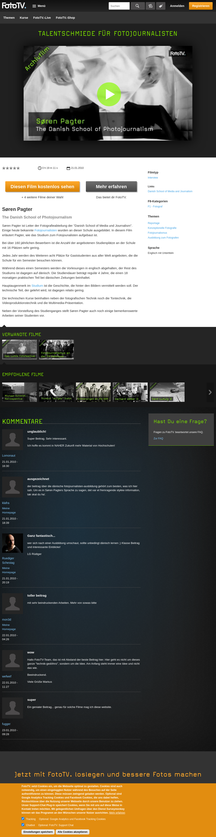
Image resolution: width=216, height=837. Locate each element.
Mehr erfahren (111, 186)
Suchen (138, 6)
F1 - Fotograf (155, 206)
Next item (210, 392)
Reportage (154, 223)
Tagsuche (160, 6)
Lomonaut (8, 455)
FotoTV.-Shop (65, 17)
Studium (37, 285)
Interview (153, 177)
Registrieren (200, 6)
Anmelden (177, 6)
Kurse (24, 17)
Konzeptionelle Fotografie (162, 228)
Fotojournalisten (45, 230)
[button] (109, 94)
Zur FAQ (158, 438)
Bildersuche (150, 6)
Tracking (31, 819)
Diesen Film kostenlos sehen (42, 186)
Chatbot (30, 825)
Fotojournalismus (157, 232)
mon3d (6, 619)
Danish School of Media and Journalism (170, 191)
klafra (5, 503)
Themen (9, 17)
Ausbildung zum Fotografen (163, 237)
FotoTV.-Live (42, 17)
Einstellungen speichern (38, 831)
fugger (6, 724)
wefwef (6, 676)
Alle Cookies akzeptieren (72, 831)
